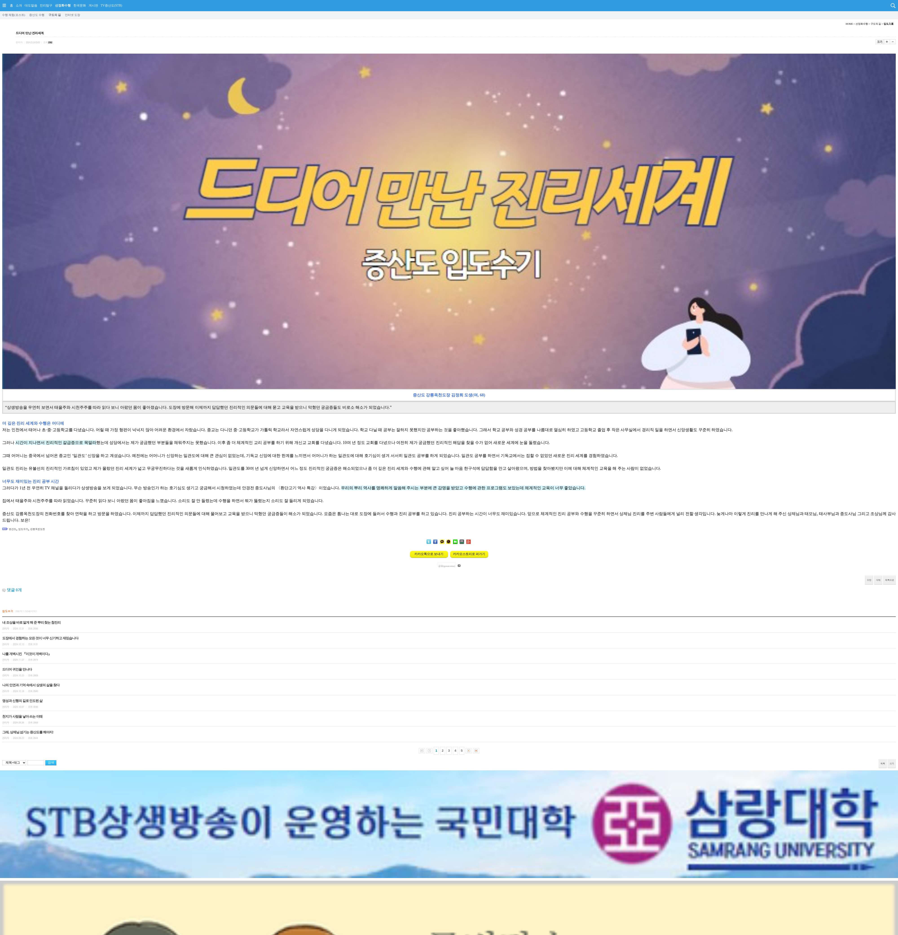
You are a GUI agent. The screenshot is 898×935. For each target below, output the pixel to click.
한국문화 (79, 5)
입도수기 (23, 529)
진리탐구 (46, 5)
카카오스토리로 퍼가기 (469, 554)
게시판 (93, 5)
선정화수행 (63, 5)
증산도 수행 (36, 15)
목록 (882, 763)
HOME (849, 23)
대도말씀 (31, 5)
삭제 (878, 580)
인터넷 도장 (72, 15)
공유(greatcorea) (446, 566)
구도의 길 (54, 15)
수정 (869, 580)
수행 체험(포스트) (13, 15)
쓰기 (891, 763)
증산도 (12, 529)
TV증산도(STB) (111, 5)
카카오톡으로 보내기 (429, 554)
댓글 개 (14, 590)
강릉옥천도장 (37, 529)
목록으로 (889, 580)
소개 (19, 5)
